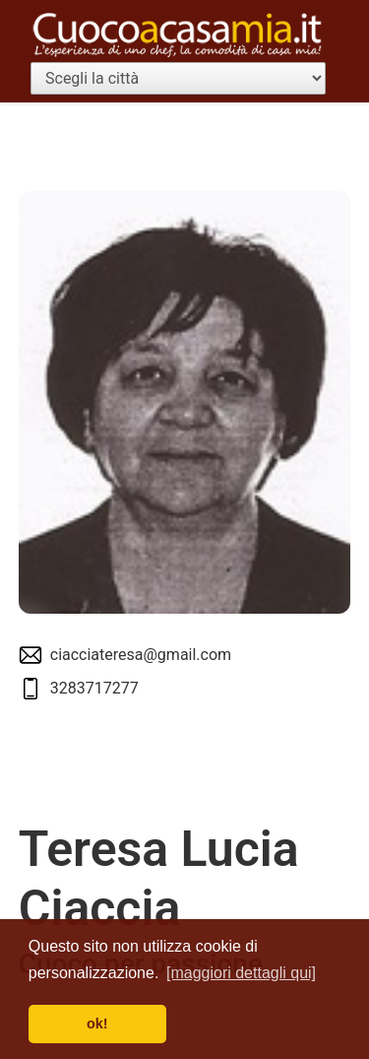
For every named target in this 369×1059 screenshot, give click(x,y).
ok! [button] (97, 1023)
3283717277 (94, 688)
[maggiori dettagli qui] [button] (241, 972)
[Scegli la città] (178, 78)
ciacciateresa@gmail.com (140, 654)
